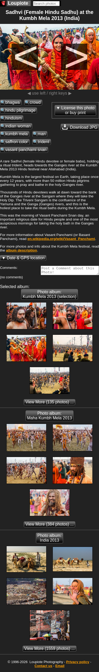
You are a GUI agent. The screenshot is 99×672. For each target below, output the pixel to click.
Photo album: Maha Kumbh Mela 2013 (49, 417)
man (42, 134)
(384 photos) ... (49, 526)
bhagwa (12, 102)
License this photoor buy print (78, 110)
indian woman (18, 126)
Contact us (43, 667)
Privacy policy (77, 663)
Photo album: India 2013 (49, 539)
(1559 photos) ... (49, 650)
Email (60, 667)
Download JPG (79, 127)
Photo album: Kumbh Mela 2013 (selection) (49, 295)
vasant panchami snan (25, 149)
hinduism (13, 118)
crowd (35, 102)
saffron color (16, 142)
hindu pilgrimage (20, 110)
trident (43, 142)
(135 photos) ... (49, 403)
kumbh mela (16, 134)
